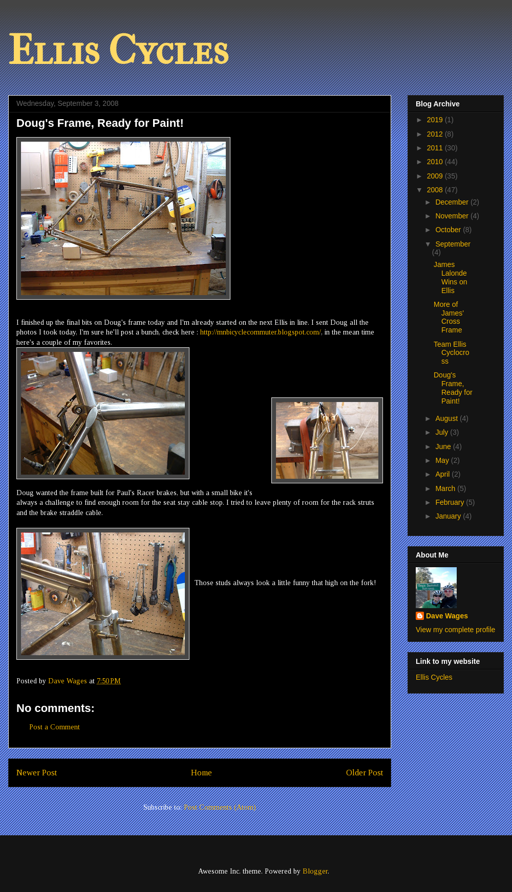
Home (201, 772)
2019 (436, 120)
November (452, 216)
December (452, 202)
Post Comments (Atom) (220, 807)
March (446, 488)
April (443, 474)
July (442, 432)
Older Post (364, 772)
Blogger (315, 871)
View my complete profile (455, 630)
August (447, 418)
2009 (436, 176)
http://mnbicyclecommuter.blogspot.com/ (260, 332)
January (449, 516)
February (450, 502)
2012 (436, 134)
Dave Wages (447, 616)
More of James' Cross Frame (449, 317)
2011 (436, 148)
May (443, 460)
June (444, 446)
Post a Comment (54, 727)
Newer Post (36, 772)
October (449, 230)
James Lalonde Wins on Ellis (450, 277)
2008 (436, 190)
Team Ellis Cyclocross (451, 353)
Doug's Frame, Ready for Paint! (453, 388)
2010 (436, 162)
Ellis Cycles (118, 51)
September (452, 244)
